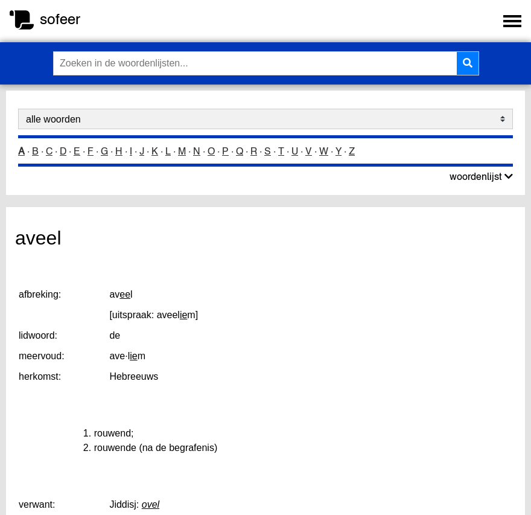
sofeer (60, 19)
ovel (150, 504)
